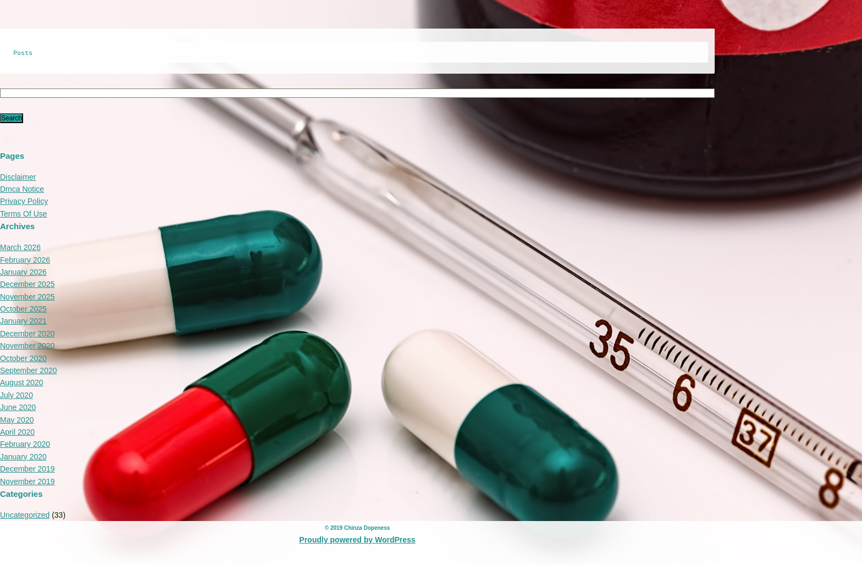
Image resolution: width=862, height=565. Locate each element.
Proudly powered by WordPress (357, 539)
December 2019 (27, 468)
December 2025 (27, 284)
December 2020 (27, 333)
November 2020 (27, 345)
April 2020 (17, 432)
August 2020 (21, 382)
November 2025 (27, 296)
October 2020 (23, 358)
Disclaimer (18, 177)
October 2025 (23, 308)
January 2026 (23, 272)
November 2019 (27, 481)
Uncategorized (24, 515)
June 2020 (18, 407)
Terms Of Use (23, 213)
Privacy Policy (24, 201)
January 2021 (23, 321)
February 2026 (25, 260)
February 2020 (25, 444)
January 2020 (23, 456)
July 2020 (16, 395)
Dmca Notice (22, 189)
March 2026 (20, 247)
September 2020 (28, 370)
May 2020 (17, 420)
